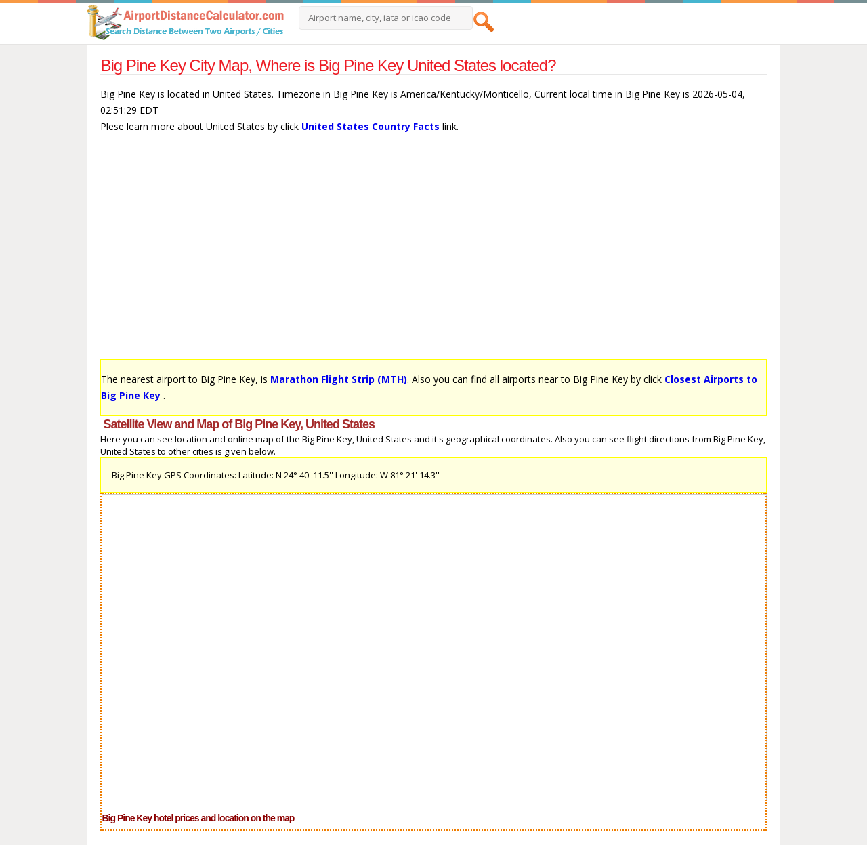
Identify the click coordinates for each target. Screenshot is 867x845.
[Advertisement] (433, 253)
